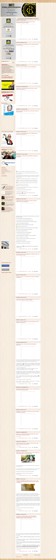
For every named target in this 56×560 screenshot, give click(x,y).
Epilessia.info (3, 173)
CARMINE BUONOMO (22, 61)
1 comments (29, 105)
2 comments (29, 195)
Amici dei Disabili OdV (4, 169)
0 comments (29, 61)
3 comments (29, 83)
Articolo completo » (18, 436)
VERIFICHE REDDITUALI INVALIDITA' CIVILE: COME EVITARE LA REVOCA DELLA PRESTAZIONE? (28, 389)
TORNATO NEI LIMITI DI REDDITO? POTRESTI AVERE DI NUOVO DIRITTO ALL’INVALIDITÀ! (26, 201)
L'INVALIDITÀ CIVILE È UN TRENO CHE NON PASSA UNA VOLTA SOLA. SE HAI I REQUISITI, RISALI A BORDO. (28, 299)
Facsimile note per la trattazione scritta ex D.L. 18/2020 (9, 191)
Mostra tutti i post (35, 18)
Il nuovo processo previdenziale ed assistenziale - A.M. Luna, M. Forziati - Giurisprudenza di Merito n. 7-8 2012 (9, 197)
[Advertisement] (5, 227)
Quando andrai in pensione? (5, 170)
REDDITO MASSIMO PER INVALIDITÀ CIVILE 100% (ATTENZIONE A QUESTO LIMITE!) (25, 22)
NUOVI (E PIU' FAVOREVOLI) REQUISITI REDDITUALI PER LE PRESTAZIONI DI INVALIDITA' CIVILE (27, 434)
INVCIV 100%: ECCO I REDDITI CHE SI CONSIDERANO (26, 66)
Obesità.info (3, 172)
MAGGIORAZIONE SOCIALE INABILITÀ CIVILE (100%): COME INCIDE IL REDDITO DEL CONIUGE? (27, 444)
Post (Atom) (20, 556)
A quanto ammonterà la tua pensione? (6, 171)
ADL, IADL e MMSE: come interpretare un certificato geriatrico (9, 186)
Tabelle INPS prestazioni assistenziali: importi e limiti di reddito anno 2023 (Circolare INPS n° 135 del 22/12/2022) (28, 453)
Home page (25, 554)
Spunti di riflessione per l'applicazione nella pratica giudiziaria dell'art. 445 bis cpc (9, 208)
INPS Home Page (4, 168)
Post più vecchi (37, 554)
